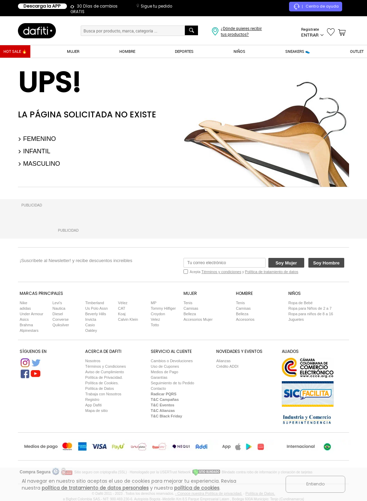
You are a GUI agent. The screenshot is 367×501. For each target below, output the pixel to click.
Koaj (122, 314)
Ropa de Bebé (300, 303)
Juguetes (296, 319)
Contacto (158, 388)
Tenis (188, 303)
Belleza (190, 314)
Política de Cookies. (102, 383)
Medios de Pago (164, 372)
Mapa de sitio (96, 410)
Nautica (58, 308)
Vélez (123, 303)
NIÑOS (239, 51)
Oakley (91, 330)
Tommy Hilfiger (163, 308)
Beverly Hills (95, 314)
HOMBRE (127, 51)
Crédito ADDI (227, 366)
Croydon (158, 314)
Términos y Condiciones (105, 366)
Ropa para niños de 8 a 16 (310, 314)
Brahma (26, 325)
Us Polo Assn (96, 308)
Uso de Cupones (165, 366)
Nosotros (92, 361)
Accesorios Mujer (198, 319)
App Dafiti (93, 405)
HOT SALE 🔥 (15, 51)
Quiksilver (60, 325)
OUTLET (357, 51)
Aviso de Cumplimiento (104, 372)
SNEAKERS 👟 (297, 51)
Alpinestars (29, 330)
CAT (121, 308)
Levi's (57, 303)
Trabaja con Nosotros (103, 394)
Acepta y (244, 272)
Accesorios (245, 319)
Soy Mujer (286, 263)
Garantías (159, 377)
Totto (155, 325)
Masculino (39, 163)
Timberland (94, 303)
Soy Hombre (326, 263)
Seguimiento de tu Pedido (172, 383)
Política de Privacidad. (104, 377)
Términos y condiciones (221, 272)
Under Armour (31, 314)
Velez (155, 319)
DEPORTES (184, 51)
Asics (24, 319)
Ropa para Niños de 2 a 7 (309, 308)
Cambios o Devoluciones (172, 361)
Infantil (34, 151)
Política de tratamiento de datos (271, 272)
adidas (25, 308)
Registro (92, 399)
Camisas (191, 308)
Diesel (57, 314)
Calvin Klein (128, 319)
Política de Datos (99, 388)
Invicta (90, 319)
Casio (90, 325)
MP (154, 303)
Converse (60, 319)
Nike (23, 303)
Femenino (37, 138)
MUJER (73, 51)
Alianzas (223, 361)
